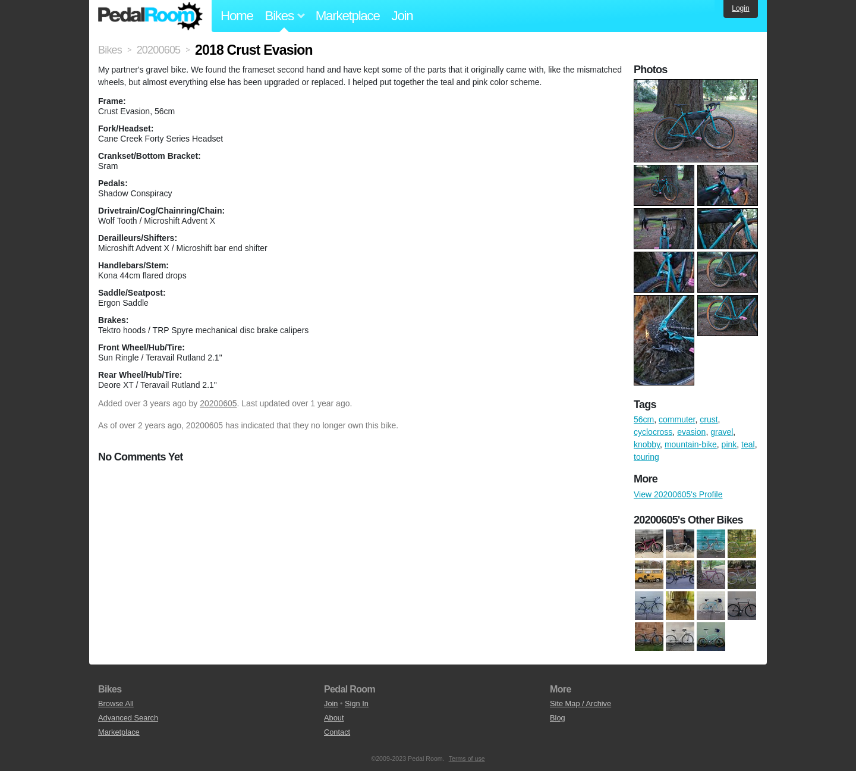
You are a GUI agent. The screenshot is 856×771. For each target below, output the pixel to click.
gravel (721, 432)
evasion (691, 432)
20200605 (218, 403)
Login (740, 8)
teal (748, 444)
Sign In (357, 703)
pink (729, 444)
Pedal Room (150, 16)
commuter (677, 419)
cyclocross (653, 432)
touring (646, 457)
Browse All (116, 703)
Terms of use (467, 758)
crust (708, 419)
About (334, 717)
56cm (644, 419)
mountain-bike (691, 444)
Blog (557, 717)
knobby (647, 444)
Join (402, 15)
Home (237, 15)
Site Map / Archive (580, 703)
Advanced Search (128, 717)
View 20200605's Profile (678, 494)
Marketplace (348, 15)
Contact (337, 732)
